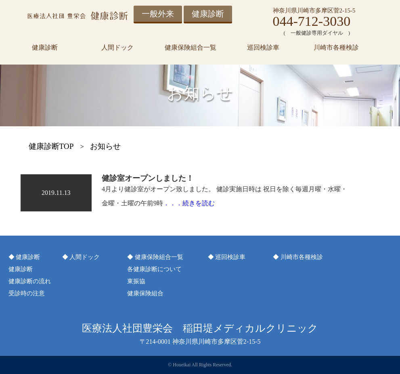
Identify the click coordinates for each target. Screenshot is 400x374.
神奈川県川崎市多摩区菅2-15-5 (314, 10)
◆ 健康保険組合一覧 (155, 257)
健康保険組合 (145, 293)
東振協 (136, 281)
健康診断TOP (51, 146)
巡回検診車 (263, 47)
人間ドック (117, 47)
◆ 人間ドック (81, 257)
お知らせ (105, 146)
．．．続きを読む (189, 203)
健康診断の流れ (29, 281)
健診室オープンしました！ (148, 178)
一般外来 (158, 13)
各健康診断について (154, 269)
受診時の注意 (26, 293)
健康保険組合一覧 (190, 47)
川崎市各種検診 (336, 47)
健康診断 (208, 13)
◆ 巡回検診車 (227, 257)
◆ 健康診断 (24, 257)
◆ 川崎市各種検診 (298, 257)
